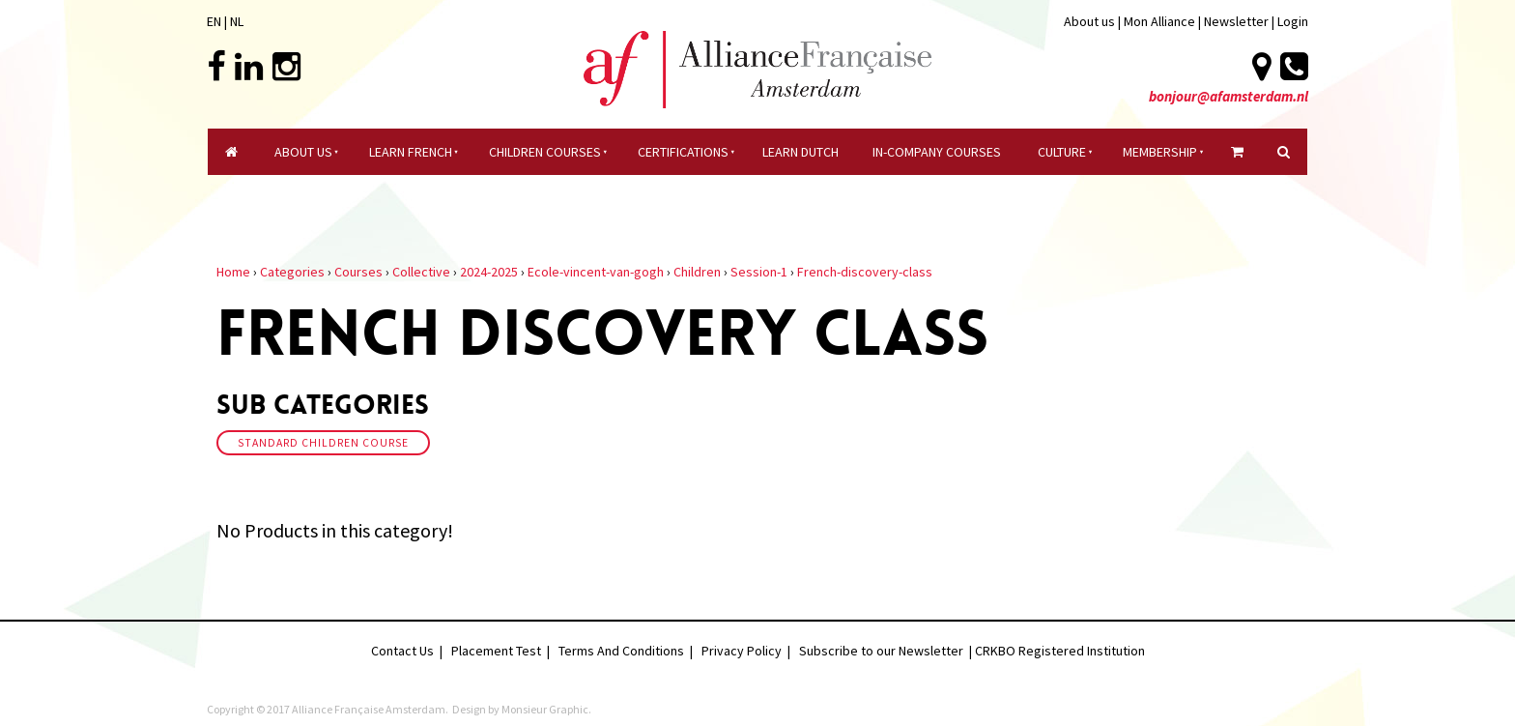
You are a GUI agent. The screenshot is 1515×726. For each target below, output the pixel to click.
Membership (1160, 151)
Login (1292, 21)
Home (233, 271)
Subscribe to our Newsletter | (887, 650)
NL (236, 21)
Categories (292, 271)
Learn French (410, 151)
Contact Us (402, 650)
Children (697, 271)
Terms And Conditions (621, 650)
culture (1062, 151)
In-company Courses (936, 151)
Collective (421, 271)
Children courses (545, 151)
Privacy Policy (741, 650)
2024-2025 (489, 271)
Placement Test (496, 650)
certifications (683, 151)
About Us (303, 151)
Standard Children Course (323, 443)
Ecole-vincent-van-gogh (596, 271)
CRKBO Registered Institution (1060, 650)
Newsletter (1238, 21)
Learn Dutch (800, 151)
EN (214, 21)
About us (1089, 21)
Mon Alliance (1159, 21)
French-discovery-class (864, 271)
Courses (358, 271)
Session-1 (758, 271)
